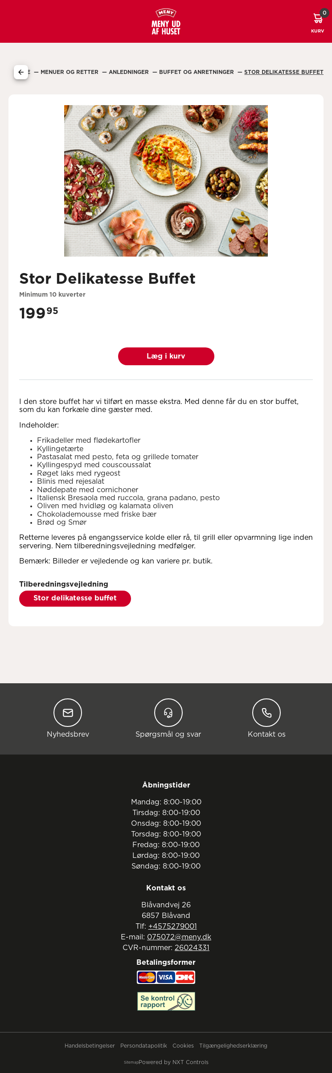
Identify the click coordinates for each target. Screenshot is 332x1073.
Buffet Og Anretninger (197, 72)
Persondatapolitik (143, 1046)
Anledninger (130, 72)
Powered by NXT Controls (174, 1062)
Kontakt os (267, 718)
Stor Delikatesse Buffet (284, 72)
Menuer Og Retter (70, 72)
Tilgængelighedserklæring (233, 1046)
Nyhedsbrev (68, 718)
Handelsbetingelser (90, 1046)
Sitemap (131, 1063)
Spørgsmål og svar (168, 718)
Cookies (183, 1046)
